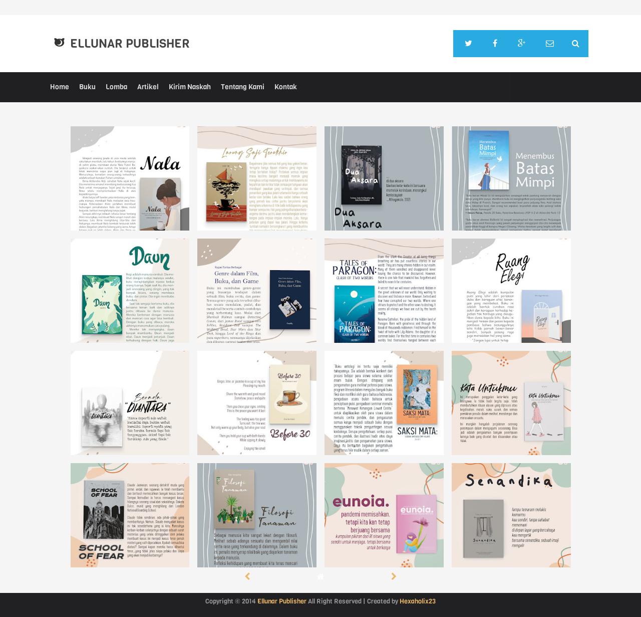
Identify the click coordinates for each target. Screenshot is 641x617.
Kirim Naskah (190, 87)
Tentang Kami (242, 87)
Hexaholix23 (418, 601)
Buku (87, 87)
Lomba (116, 87)
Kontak (285, 87)
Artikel (148, 87)
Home (59, 87)
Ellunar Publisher (130, 44)
